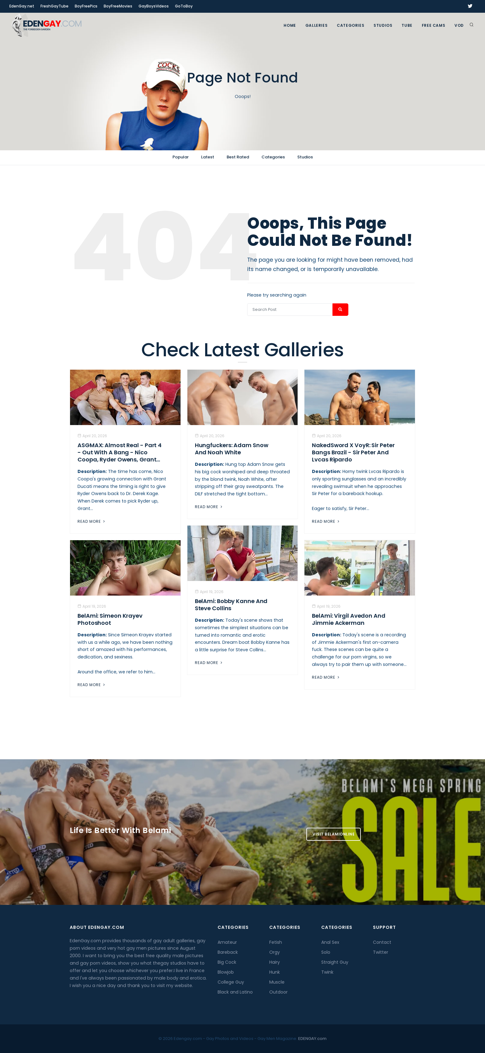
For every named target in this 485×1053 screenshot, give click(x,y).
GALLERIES (316, 25)
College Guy (231, 982)
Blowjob (226, 972)
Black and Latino (235, 992)
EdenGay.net (21, 6)
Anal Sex (330, 942)
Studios (383, 25)
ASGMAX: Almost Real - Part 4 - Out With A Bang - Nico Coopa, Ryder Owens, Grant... (120, 452)
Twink (327, 972)
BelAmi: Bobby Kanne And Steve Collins (231, 604)
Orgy (274, 952)
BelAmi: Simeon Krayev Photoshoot (110, 619)
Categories (350, 25)
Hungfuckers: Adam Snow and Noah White (231, 448)
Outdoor (278, 992)
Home (290, 25)
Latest (207, 157)
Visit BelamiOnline (334, 834)
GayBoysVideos (154, 6)
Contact (382, 942)
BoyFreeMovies (118, 6)
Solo (325, 952)
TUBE (407, 25)
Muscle (277, 982)
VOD (459, 25)
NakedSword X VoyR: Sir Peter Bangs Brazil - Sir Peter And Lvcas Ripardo (353, 452)
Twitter (380, 952)
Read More (92, 521)
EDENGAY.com (312, 1038)
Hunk (274, 972)
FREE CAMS (433, 25)
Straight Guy (334, 962)
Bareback (228, 952)
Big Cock (227, 962)
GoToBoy (184, 6)
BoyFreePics (86, 6)
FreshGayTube (54, 6)
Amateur (227, 942)
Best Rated (238, 157)
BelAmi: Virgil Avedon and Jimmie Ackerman (348, 619)
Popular (180, 157)
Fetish (275, 942)
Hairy (274, 962)
